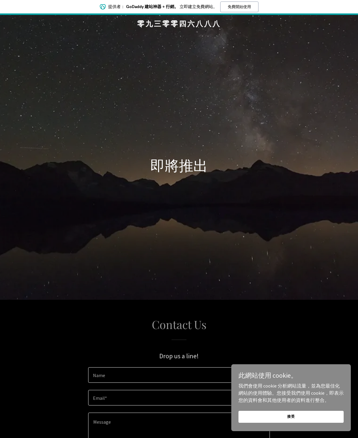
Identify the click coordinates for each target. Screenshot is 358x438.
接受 (291, 416)
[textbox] (179, 375)
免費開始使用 (239, 6)
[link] (179, 24)
